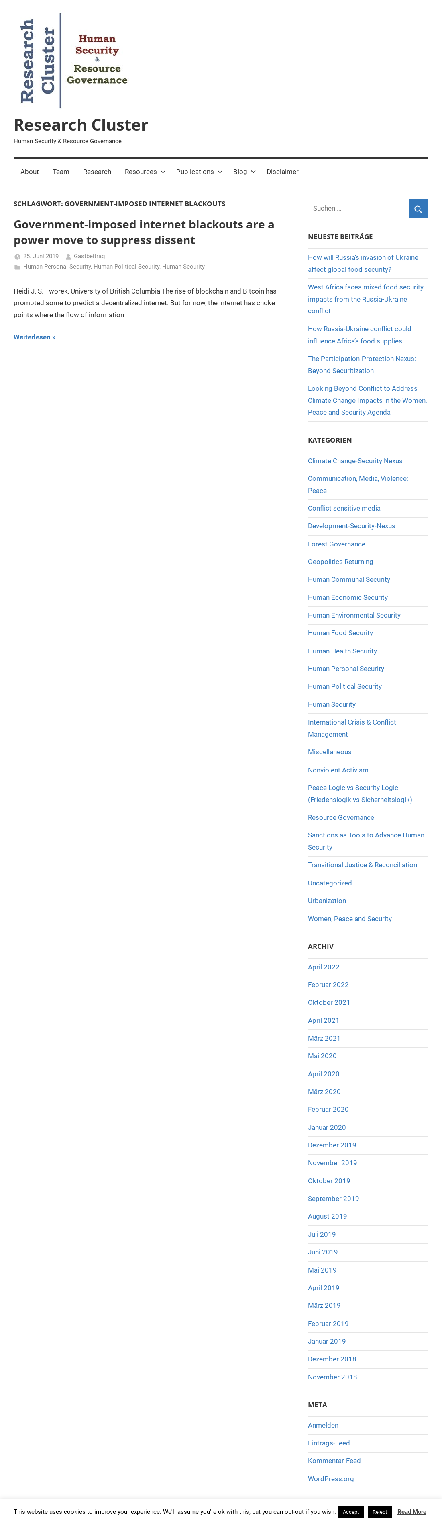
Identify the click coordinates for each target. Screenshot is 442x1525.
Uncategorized (330, 883)
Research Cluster (81, 124)
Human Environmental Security (354, 615)
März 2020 (324, 1092)
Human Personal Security (57, 266)
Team (61, 172)
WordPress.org (331, 1479)
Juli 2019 (322, 1234)
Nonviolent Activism (338, 770)
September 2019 (333, 1199)
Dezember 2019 (332, 1145)
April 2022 (324, 967)
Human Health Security (342, 651)
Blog (244, 172)
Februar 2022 (328, 985)
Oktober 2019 (329, 1181)
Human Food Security (340, 633)
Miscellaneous (330, 752)
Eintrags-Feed (329, 1443)
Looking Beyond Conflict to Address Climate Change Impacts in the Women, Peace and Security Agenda (367, 400)
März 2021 (324, 1038)
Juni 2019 (323, 1252)
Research (97, 172)
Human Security (183, 266)
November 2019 (332, 1163)
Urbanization (327, 901)
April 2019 (324, 1288)
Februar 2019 (328, 1324)
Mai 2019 (322, 1270)
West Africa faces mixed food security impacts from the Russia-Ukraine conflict (366, 299)
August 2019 (327, 1216)
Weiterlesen (32, 337)
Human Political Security (126, 266)
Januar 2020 (327, 1127)
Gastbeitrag (89, 256)
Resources (145, 172)
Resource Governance (341, 817)
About (29, 172)
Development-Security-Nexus (351, 526)
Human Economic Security (348, 597)
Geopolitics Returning (340, 562)
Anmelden (323, 1425)
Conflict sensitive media (344, 508)
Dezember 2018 (332, 1359)
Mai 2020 (322, 1056)
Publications (199, 172)
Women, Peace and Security (350, 919)
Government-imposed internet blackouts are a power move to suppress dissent (144, 231)
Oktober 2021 (329, 1002)
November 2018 (332, 1377)
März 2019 (324, 1305)
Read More (411, 1511)
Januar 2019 (327, 1341)
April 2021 (324, 1020)
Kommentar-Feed (334, 1461)
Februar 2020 (328, 1109)
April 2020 (324, 1074)
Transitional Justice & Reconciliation (362, 865)
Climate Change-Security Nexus (355, 461)
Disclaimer (283, 172)
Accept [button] (351, 1512)
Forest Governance (336, 544)
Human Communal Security (349, 579)
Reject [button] (380, 1512)
